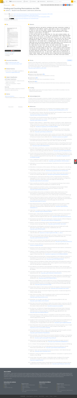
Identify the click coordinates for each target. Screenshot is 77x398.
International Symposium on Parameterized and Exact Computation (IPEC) (33, 16)
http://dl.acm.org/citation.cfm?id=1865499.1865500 (56, 254)
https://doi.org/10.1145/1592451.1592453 (43, 211)
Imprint (47, 396)
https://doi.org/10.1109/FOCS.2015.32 (38, 201)
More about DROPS (8, 378)
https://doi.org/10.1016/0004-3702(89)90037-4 (51, 220)
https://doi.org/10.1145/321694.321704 (43, 351)
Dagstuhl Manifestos (26, 387)
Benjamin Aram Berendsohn (19, 10)
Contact (55, 396)
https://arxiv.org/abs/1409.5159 (36, 360)
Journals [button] (33, 1)
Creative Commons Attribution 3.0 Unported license (23, 18)
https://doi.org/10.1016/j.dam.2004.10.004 (61, 363)
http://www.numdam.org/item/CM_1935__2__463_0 (51, 232)
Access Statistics (10, 96)
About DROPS (41, 396)
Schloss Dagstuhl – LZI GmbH (32, 396)
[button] (15, 1)
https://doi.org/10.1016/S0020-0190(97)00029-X (51, 273)
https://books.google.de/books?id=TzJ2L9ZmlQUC (57, 170)
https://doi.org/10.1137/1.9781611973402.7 (55, 259)
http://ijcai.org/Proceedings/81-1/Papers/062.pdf (45, 337)
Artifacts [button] (50, 1)
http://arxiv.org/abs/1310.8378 (36, 245)
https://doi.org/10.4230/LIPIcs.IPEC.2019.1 (37, 68)
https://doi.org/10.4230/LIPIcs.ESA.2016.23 (39, 180)
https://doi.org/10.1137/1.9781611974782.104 (39, 312)
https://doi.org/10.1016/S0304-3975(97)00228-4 (59, 161)
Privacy (51, 396)
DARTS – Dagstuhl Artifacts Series (28, 384)
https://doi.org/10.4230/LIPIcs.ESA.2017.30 (61, 216)
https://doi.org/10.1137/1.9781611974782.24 (48, 278)
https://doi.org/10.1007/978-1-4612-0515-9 (57, 224)
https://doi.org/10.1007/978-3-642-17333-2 (60, 288)
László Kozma (30, 10)
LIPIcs (5, 384)
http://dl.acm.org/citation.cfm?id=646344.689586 (47, 126)
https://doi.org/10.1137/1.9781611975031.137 (62, 150)
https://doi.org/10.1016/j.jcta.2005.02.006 (39, 115)
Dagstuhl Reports (25, 386)
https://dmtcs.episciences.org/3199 (55, 305)
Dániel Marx (38, 10)
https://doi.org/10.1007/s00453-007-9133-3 (39, 237)
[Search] (64, 1)
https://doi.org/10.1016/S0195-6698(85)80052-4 (58, 341)
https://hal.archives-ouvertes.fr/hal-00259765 (40, 327)
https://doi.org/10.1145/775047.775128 (43, 284)
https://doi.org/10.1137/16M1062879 (37, 229)
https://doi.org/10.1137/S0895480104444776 (58, 110)
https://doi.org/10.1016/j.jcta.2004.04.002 (39, 297)
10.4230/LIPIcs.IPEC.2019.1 (13, 62)
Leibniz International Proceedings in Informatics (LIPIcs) (25, 15)
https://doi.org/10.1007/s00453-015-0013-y (39, 189)
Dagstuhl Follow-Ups (8, 387)
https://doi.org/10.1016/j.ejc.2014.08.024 (38, 120)
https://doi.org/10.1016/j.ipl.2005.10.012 (63, 241)
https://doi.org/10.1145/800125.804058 (62, 322)
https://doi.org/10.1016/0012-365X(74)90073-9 (56, 347)
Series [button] (26, 1)
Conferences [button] (41, 1)
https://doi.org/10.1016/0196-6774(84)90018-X (40, 332)
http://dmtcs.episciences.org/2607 (59, 136)
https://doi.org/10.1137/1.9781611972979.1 (40, 145)
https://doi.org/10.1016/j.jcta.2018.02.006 (43, 131)
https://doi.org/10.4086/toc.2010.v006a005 (39, 300)
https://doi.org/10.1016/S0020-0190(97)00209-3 (57, 174)
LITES (23, 388)
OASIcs (5, 386)
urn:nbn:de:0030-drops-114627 (15, 63)
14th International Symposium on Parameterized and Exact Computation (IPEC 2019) (33, 14)
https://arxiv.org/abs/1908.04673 (13, 72)
